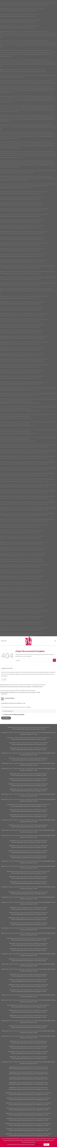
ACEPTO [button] (46, 1144)
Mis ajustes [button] (39, 1144)
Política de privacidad (18, 714)
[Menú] (3, 641)
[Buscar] (55, 640)
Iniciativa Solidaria (9, 698)
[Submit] (54, 660)
